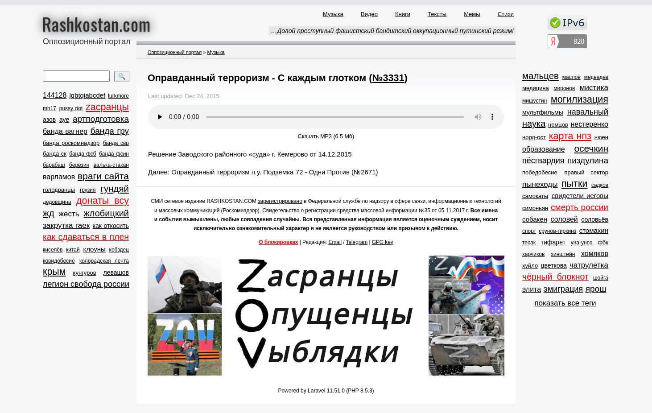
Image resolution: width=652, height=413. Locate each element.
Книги (402, 14)
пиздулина (587, 160)
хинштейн (563, 254)
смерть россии (579, 207)
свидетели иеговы (580, 195)
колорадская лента (104, 261)
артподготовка (101, 119)
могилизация (579, 99)
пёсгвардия (543, 160)
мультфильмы (542, 112)
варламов (59, 177)
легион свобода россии (86, 284)
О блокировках (278, 242)
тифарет (553, 242)
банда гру (110, 131)
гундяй (114, 188)
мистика (594, 87)
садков (599, 185)
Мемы (472, 14)
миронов (564, 88)
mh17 (49, 108)
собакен (534, 219)
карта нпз (570, 136)
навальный (587, 111)
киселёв (52, 250)
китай (73, 250)
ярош (596, 288)
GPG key (382, 242)
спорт (529, 231)
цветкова (554, 265)
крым (54, 271)
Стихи (506, 14)
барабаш (54, 165)
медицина (535, 88)
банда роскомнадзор (71, 143)
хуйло (530, 265)
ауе (64, 119)
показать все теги (565, 303)
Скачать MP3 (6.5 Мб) (326, 136)
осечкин (591, 148)
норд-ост (534, 137)
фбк (603, 242)
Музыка (333, 14)
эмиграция (563, 289)
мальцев (540, 75)
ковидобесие (59, 261)
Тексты (437, 14)
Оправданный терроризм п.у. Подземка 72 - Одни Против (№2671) (274, 172)
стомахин (593, 230)
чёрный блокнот (555, 276)
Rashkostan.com (96, 24)
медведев (596, 77)
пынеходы (539, 184)
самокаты (535, 196)
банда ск (54, 153)
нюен (601, 137)
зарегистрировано (280, 201)
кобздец (119, 250)
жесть (69, 214)
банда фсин (114, 154)
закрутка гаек (66, 225)
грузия (88, 190)
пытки (574, 183)
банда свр (116, 143)
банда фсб (82, 154)
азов (49, 119)
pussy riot (71, 108)
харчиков (533, 254)
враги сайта (103, 176)
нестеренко (590, 124)
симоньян (535, 208)
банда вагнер (65, 131)
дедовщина (57, 202)
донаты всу (102, 200)
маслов (571, 77)
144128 (54, 95)
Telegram (357, 242)
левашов (116, 272)
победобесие (539, 172)
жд (48, 213)
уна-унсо (582, 243)
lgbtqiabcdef (87, 95)
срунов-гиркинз (557, 231)
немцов (558, 124)
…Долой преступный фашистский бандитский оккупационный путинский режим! (392, 30)
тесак (529, 243)
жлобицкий (106, 213)
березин (79, 165)
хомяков (594, 253)
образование (543, 149)
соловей (564, 219)
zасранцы (107, 107)
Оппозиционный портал (175, 52)
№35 (424, 210)
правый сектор (586, 172)
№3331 (388, 77)
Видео (369, 14)
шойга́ (600, 278)
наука (533, 123)
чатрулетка (588, 265)
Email (335, 242)
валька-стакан (111, 165)
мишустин (534, 101)
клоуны (94, 249)
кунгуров (84, 272)
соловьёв (594, 219)
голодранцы (59, 189)
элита (531, 289)
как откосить (111, 225)
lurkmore (118, 96)
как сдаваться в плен (86, 237)
